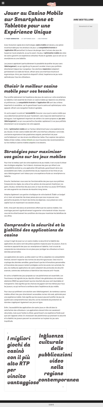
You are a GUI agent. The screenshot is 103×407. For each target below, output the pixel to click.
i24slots (30, 140)
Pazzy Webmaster (12, 38)
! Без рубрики (42, 38)
